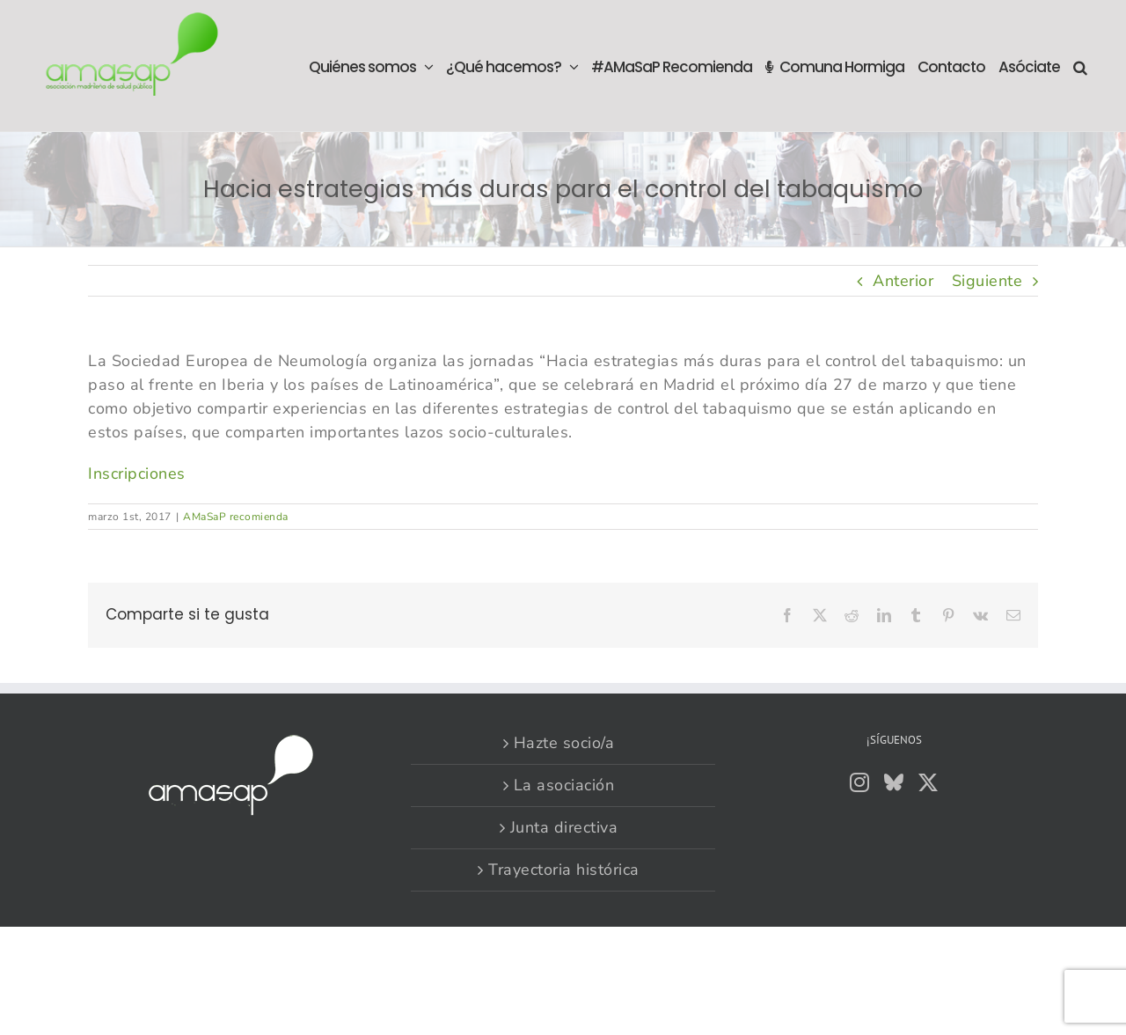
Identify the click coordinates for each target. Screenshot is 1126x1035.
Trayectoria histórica (564, 869)
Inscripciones (137, 473)
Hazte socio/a (564, 742)
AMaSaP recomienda (236, 517)
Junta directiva (564, 827)
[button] (1079, 65)
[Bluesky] (894, 782)
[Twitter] (928, 782)
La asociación (564, 785)
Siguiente (987, 280)
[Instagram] (860, 782)
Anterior (903, 280)
